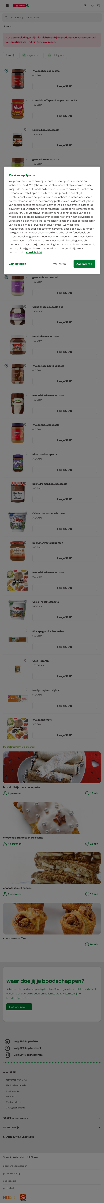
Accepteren (84, 263)
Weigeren (59, 263)
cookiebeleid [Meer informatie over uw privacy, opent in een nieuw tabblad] (34, 252)
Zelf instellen (17, 263)
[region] (52, 220)
